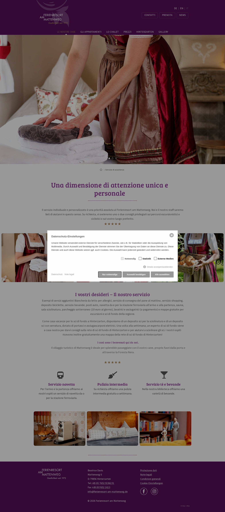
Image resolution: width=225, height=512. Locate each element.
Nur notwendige (110, 274)
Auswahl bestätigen (136, 274)
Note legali (69, 274)
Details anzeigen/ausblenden (160, 267)
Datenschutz (57, 274)
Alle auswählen (162, 274)
